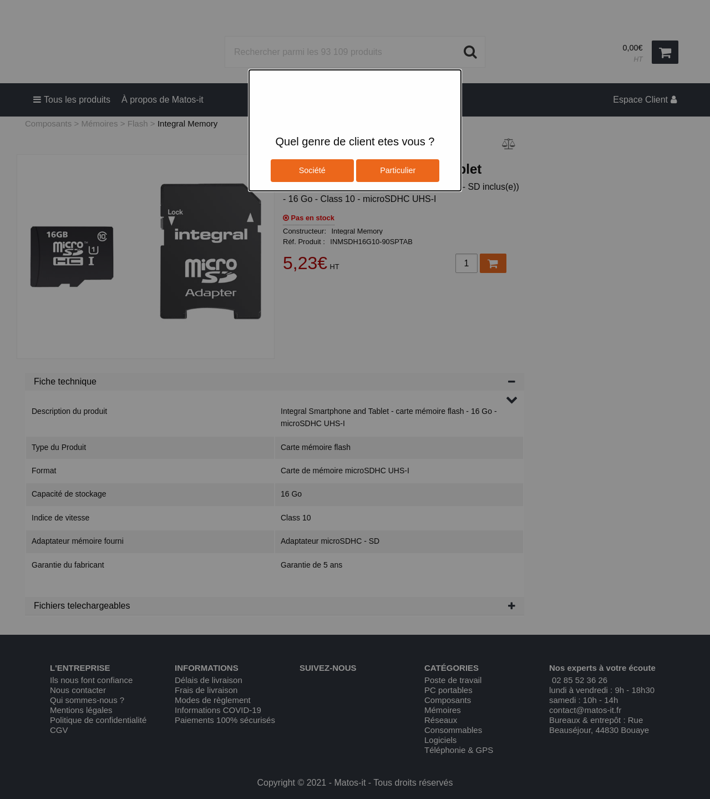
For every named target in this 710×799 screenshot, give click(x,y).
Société (312, 170)
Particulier (397, 170)
